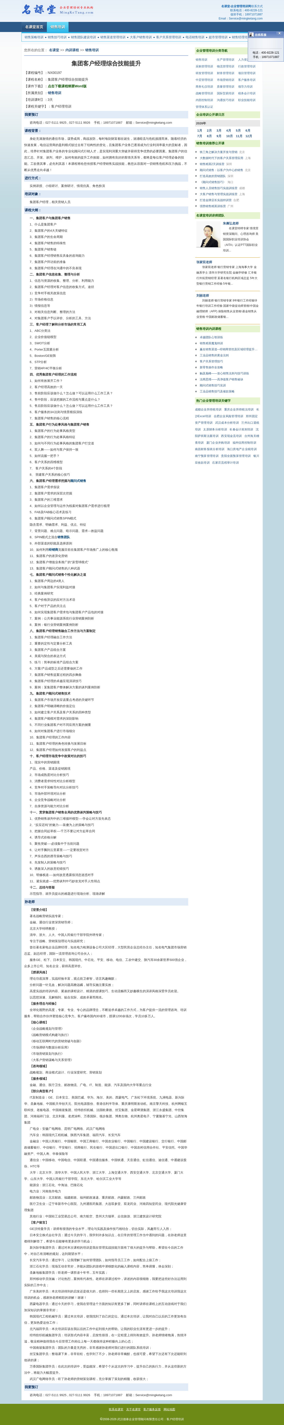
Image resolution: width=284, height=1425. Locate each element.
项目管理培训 (247, 73)
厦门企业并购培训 (218, 442)
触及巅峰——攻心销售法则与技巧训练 (224, 373)
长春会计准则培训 (241, 429)
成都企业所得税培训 (208, 409)
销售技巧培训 (57, 37)
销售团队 (63, 537)
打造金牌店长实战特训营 (219, 200)
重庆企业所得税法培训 (239, 409)
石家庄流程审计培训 (225, 462)
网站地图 (169, 1409)
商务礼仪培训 (204, 86)
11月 (239, 136)
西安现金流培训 (231, 436)
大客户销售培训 (141, 37)
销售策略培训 (34, 37)
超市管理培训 (218, 37)
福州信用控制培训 (244, 442)
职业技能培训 (247, 100)
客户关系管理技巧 (211, 361)
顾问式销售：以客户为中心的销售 (225, 170)
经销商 (53, 549)
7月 (199, 136)
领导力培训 (245, 86)
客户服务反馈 (152, 1409)
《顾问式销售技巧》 (216, 182)
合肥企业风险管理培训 (228, 416)
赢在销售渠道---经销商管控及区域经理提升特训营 (230, 349)
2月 (209, 130)
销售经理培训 (241, 37)
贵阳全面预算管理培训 (236, 456)
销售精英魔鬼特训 (211, 343)
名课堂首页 (34, 27)
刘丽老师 (202, 295)
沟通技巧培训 (225, 100)
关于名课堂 (133, 1409)
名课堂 (54, 50)
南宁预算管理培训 (207, 456)
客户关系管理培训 (168, 37)
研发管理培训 (204, 73)
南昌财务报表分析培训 (210, 449)
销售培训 (57, 27)
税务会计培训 (247, 93)
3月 (219, 130)
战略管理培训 (204, 93)
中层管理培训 (204, 80)
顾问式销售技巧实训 (213, 385)
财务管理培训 (225, 73)
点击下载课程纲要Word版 (67, 86)
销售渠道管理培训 (112, 37)
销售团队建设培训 (83, 37)
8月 (209, 136)
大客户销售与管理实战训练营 (222, 194)
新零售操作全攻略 (211, 367)
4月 (228, 130)
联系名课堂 (116, 1409)
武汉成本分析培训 (227, 422)
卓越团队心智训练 (211, 337)
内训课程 (72, 50)
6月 (248, 130)
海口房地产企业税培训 (242, 449)
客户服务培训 (247, 80)
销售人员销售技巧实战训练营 (222, 188)
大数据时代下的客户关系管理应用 (225, 158)
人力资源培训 (247, 59)
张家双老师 (204, 262)
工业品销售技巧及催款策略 (217, 391)
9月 (219, 136)
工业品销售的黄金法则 (214, 355)
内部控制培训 (204, 100)
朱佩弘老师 (231, 223)
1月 (199, 130)
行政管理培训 (247, 66)
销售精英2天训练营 (216, 164)
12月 (249, 136)
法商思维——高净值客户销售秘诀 (221, 379)
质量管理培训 (225, 86)
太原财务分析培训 (215, 429)
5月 (238, 130)
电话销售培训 (195, 37)
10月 (229, 136)
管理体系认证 (204, 107)
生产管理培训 (225, 59)
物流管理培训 (225, 66)
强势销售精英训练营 (216, 206)
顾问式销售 (78, 481)
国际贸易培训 (225, 93)
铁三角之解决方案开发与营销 (222, 152)
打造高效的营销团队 (216, 176)
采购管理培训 (204, 66)
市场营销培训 (225, 80)
